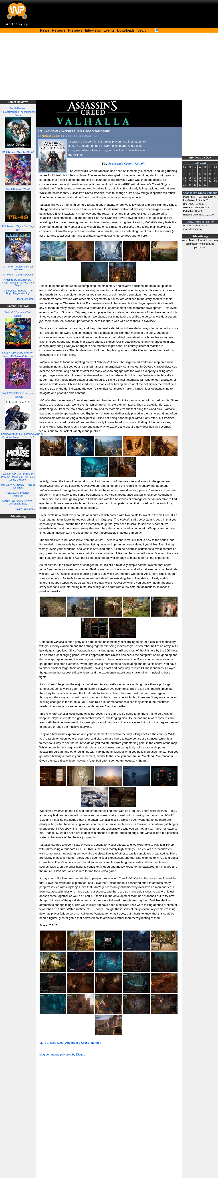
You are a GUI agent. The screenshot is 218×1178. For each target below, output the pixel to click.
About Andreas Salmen (200, 221)
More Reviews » (26, 299)
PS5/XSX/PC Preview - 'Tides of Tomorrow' (18, 486)
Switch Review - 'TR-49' (18, 189)
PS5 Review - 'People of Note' (18, 152)
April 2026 (200, 162)
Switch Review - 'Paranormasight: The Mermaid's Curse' (18, 112)
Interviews (93, 30)
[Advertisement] (109, 67)
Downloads (126, 30)
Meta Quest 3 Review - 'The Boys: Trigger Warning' (18, 292)
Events (109, 30)
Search (142, 30)
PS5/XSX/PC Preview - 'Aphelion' (18, 494)
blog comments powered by (62, 1054)
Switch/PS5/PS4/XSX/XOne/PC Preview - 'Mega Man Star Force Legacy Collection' (18, 477)
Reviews (58, 30)
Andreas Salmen (51, 136)
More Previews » (25, 509)
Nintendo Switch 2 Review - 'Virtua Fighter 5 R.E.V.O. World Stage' (18, 282)
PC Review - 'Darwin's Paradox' (18, 274)
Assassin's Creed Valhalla (200, 193)
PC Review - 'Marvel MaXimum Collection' (18, 268)
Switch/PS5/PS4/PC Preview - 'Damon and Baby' (18, 502)
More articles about (70, 1042)
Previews (75, 30)
